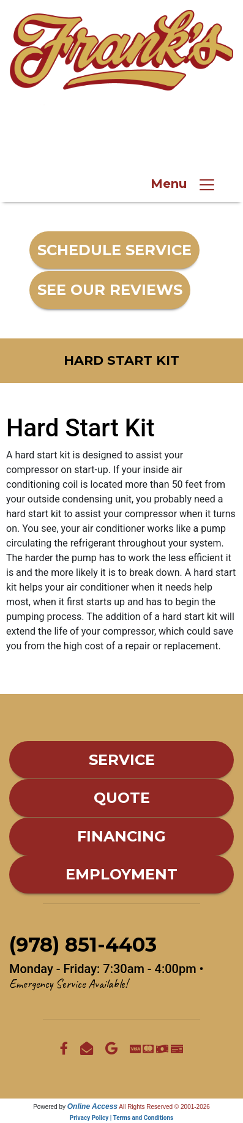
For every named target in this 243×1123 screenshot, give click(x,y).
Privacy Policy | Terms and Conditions (121, 1117)
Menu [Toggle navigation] (183, 185)
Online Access (92, 1106)
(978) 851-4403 (132, 139)
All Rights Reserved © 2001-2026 (164, 1106)
